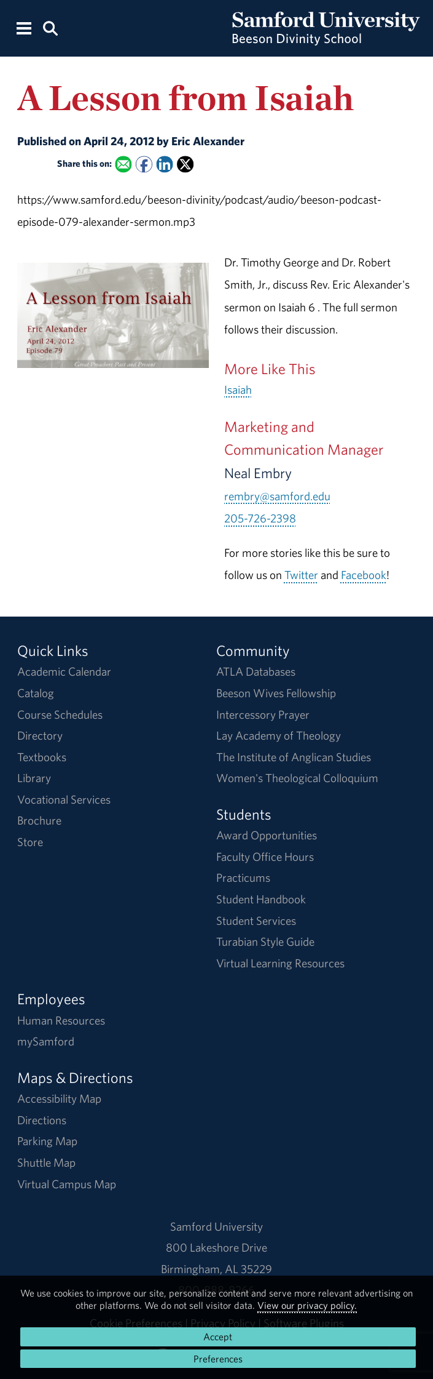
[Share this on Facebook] (144, 164)
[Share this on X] (185, 164)
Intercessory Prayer (263, 714)
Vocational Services (64, 799)
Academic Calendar (64, 671)
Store (30, 841)
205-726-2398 (260, 518)
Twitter (301, 574)
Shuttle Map (46, 1162)
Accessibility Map (59, 1098)
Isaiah (238, 389)
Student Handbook (261, 899)
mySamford (45, 1041)
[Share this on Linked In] (165, 164)
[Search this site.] (50, 27)
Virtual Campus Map (66, 1184)
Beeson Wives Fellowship (276, 693)
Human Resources (61, 1020)
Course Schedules (60, 714)
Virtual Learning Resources (280, 963)
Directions (41, 1120)
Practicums (243, 877)
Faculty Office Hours (265, 856)
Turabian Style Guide (265, 941)
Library (34, 777)
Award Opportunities (266, 835)
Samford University (216, 1226)
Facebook (363, 574)
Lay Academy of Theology (278, 735)
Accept (217, 1336)
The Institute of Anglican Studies (293, 756)
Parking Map (47, 1140)
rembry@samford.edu (277, 496)
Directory (40, 735)
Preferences (218, 1359)
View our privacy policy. (307, 1305)
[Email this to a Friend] (123, 164)
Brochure (39, 820)
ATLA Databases (255, 671)
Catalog (35, 693)
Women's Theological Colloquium (297, 777)
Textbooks (41, 756)
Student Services (256, 920)
